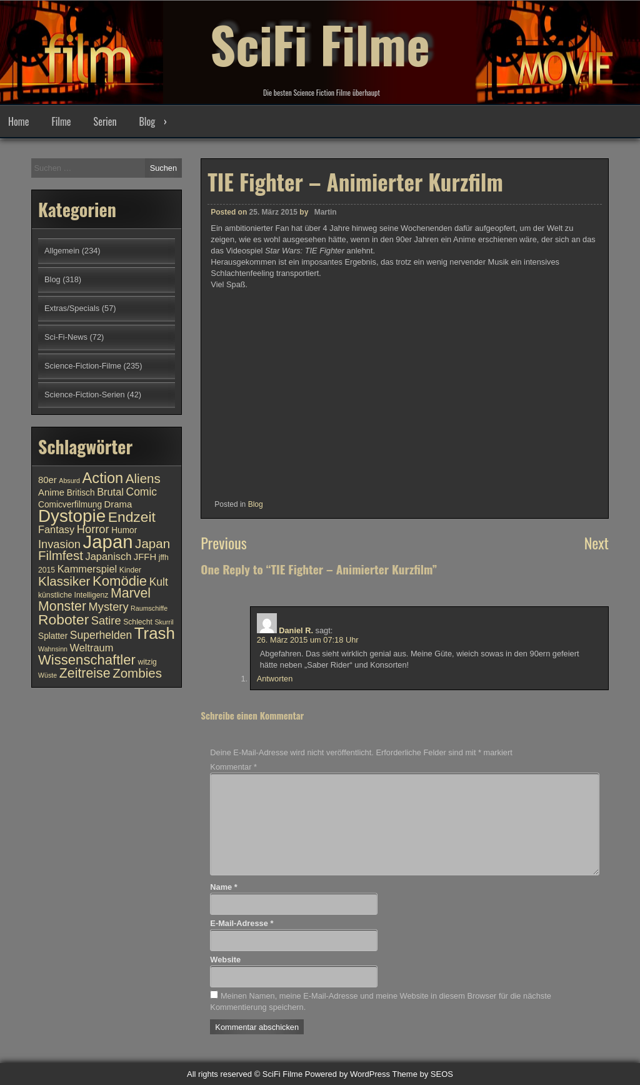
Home (18, 121)
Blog (147, 121)
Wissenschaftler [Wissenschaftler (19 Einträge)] (87, 660)
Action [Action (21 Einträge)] (103, 478)
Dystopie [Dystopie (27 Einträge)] (72, 516)
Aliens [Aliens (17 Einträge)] (143, 478)
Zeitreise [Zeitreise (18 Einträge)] (85, 673)
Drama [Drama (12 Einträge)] (118, 504)
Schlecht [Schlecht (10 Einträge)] (137, 622)
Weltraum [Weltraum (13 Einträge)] (92, 647)
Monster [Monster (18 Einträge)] (62, 606)
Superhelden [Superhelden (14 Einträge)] (101, 635)
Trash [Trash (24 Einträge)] (154, 633)
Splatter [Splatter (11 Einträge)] (53, 636)
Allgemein (61, 250)
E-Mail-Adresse (241, 923)
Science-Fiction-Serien (84, 394)
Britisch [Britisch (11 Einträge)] (81, 492)
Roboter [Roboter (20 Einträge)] (63, 619)
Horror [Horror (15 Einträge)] (93, 529)
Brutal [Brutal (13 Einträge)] (110, 491)
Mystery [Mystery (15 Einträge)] (109, 606)
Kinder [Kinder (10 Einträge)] (130, 570)
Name (223, 887)
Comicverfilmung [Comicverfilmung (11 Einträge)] (70, 504)
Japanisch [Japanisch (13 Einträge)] (109, 556)
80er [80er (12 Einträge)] (47, 480)
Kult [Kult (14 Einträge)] (158, 582)
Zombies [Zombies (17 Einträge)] (137, 673)
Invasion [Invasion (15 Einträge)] (59, 544)
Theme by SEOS (422, 1074)
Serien (105, 121)
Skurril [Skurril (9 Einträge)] (163, 622)
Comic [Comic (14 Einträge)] (141, 492)
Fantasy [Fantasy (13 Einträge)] (56, 529)
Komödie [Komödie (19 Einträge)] (119, 581)
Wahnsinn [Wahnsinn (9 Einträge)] (53, 649)
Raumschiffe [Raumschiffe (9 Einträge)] (149, 608)
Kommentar (233, 767)
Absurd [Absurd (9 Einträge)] (69, 480)
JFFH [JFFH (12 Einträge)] (145, 557)
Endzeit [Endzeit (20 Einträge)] (132, 517)
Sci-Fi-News (66, 337)
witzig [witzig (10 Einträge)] (147, 662)
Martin (325, 212)
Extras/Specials (71, 308)
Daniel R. (296, 630)
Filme (61, 121)
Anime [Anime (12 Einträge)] (51, 492)
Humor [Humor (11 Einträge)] (124, 530)
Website (225, 959)
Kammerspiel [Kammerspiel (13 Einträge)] (88, 568)
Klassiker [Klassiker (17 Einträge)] (64, 581)
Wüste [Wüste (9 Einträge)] (47, 675)
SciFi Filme (320, 44)
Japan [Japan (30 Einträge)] (108, 541)
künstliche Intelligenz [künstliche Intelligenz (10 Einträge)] (73, 595)
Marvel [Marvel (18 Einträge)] (131, 593)
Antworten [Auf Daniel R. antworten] (275, 678)
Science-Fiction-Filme (82, 365)
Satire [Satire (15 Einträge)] (106, 620)
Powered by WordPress (347, 1074)
